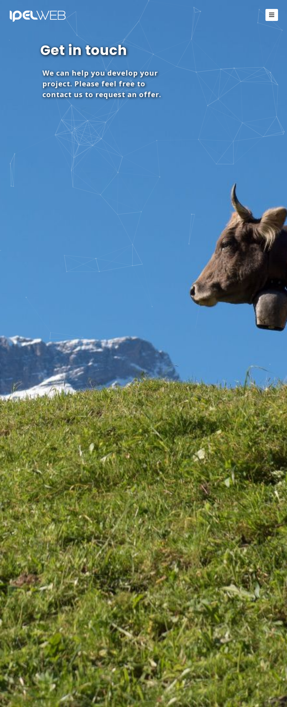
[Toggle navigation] (271, 15)
